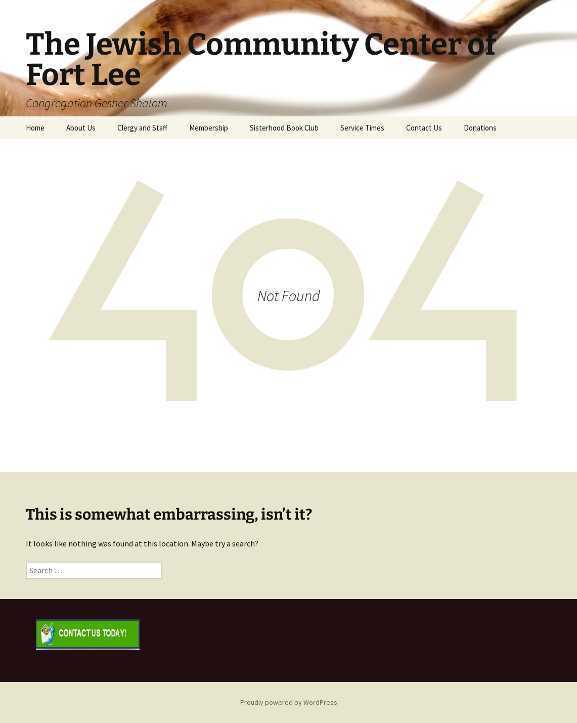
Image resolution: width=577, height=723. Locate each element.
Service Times (362, 128)
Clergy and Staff (142, 128)
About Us (81, 128)
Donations (480, 128)
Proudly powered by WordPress (288, 702)
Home (35, 128)
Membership (208, 128)
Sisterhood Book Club (284, 128)
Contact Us (424, 128)
